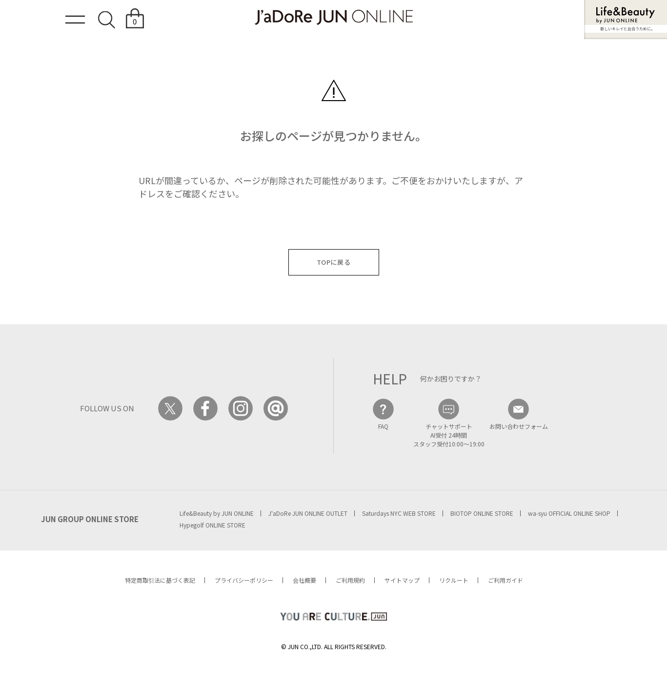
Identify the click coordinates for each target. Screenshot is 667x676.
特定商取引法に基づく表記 (160, 580)
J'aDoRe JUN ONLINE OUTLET (307, 513)
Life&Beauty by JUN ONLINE (217, 513)
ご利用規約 (350, 580)
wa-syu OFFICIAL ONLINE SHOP (569, 513)
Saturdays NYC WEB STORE (399, 513)
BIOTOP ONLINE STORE (481, 513)
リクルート (453, 580)
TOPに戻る (334, 262)
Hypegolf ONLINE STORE (212, 525)
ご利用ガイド (505, 580)
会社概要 (304, 580)
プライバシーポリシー (244, 580)
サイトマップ (402, 580)
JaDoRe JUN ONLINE (334, 17)
